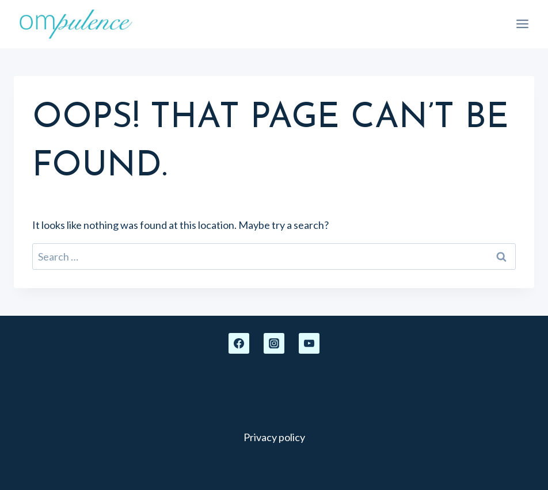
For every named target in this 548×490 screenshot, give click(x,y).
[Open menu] (522, 24)
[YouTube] (309, 343)
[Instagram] (274, 343)
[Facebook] (239, 343)
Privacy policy (274, 437)
